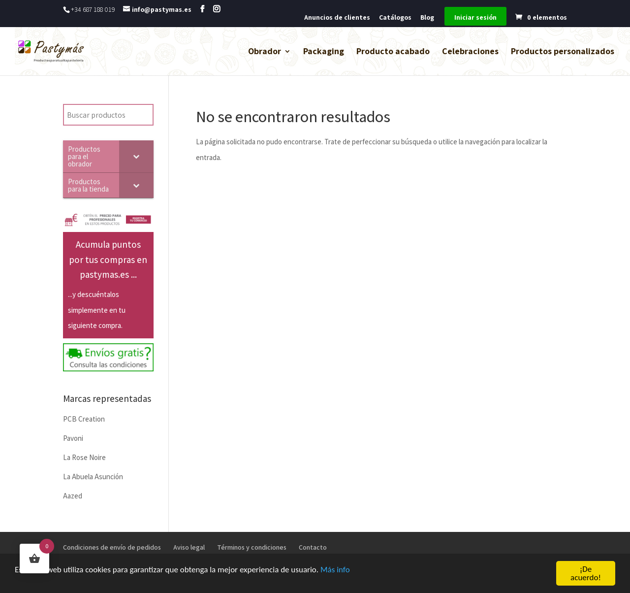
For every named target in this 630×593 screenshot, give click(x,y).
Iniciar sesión (475, 18)
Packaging (323, 52)
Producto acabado (393, 52)
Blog (427, 18)
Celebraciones (470, 52)
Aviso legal (189, 547)
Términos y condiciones (251, 547)
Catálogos (395, 18)
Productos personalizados (562, 52)
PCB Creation (84, 419)
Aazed (72, 495)
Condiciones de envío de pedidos (112, 547)
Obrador (264, 52)
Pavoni (73, 438)
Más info (335, 570)
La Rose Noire (84, 457)
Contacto (313, 547)
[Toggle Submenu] (136, 156)
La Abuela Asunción (93, 476)
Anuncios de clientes (337, 18)
